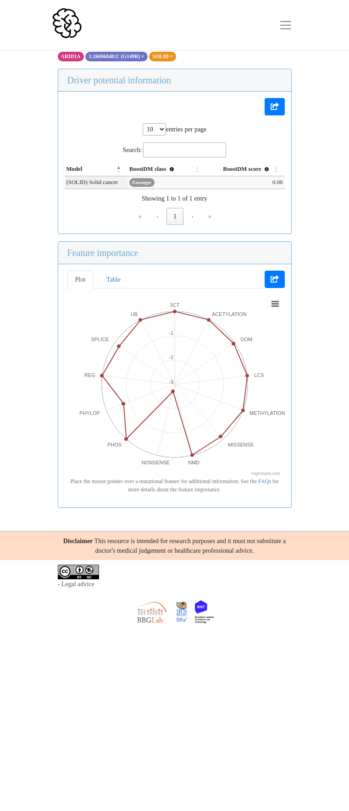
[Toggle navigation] (286, 25)
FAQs (264, 481)
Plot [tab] (80, 279)
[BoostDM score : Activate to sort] (245, 169)
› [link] (192, 216)
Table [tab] (113, 279)
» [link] (209, 216)
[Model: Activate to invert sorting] (98, 169)
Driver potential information (119, 80)
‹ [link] (157, 216)
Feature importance (102, 253)
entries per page (186, 129)
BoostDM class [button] (157, 169)
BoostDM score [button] (247, 169)
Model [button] (74, 169)
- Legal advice (76, 584)
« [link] (140, 216)
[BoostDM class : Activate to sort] (170, 169)
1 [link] (175, 216)
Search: (132, 150)
